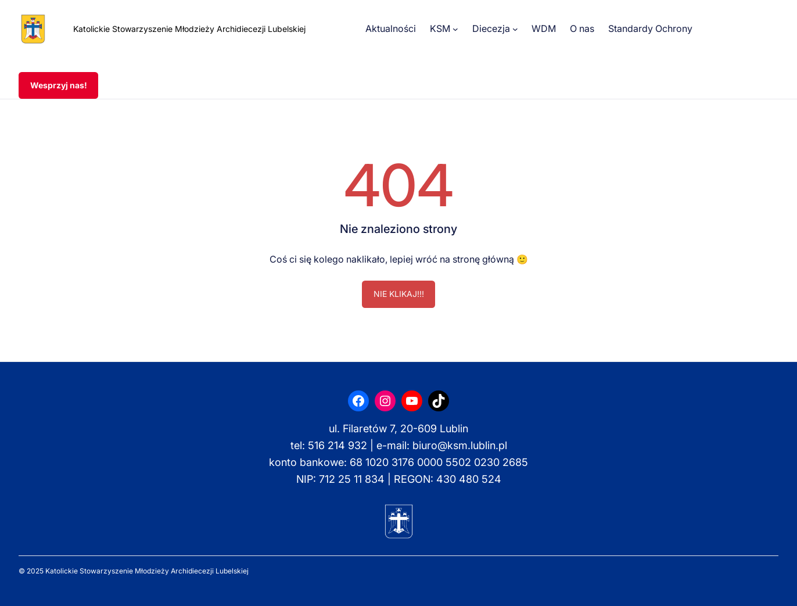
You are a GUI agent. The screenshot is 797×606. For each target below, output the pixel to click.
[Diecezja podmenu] (515, 29)
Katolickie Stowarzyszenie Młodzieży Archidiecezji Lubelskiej (189, 29)
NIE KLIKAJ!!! (399, 294)
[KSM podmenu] (455, 29)
